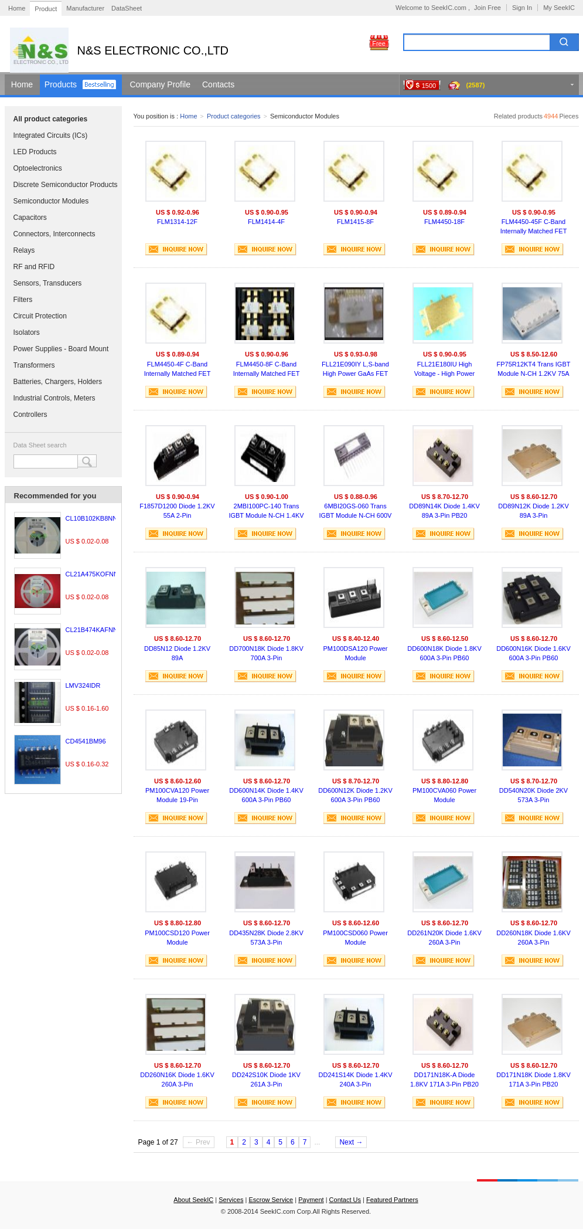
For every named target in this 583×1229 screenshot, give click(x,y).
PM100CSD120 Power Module (177, 937)
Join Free (487, 7)
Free (379, 43)
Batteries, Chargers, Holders (57, 382)
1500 (429, 85)
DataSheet (126, 8)
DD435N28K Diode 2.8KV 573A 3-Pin (266, 937)
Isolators (26, 332)
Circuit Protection (40, 316)
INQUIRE (176, 249)
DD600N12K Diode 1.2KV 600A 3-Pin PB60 (355, 795)
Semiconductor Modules (51, 201)
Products (61, 84)
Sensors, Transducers (47, 283)
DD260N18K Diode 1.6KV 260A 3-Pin (533, 937)
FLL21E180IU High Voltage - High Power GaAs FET (444, 370)
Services (231, 1199)
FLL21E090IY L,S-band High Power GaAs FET (355, 369)
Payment (310, 1199)
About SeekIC (193, 1199)
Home (16, 8)
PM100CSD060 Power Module (355, 937)
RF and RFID (34, 267)
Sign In (522, 7)
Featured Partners (392, 1199)
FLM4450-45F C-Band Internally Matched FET (533, 226)
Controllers (30, 414)
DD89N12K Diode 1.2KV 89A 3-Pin (533, 511)
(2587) (475, 85)
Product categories (234, 116)
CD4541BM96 (86, 741)
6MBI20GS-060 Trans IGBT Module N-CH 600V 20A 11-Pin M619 (355, 512)
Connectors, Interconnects (54, 234)
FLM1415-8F (355, 221)
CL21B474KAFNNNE (96, 629)
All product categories (50, 119)
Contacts (218, 84)
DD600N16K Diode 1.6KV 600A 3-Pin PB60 (533, 653)
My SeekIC (559, 7)
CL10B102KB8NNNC (96, 518)
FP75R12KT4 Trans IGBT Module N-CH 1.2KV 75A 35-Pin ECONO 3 (534, 370)
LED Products (35, 152)
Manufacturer (85, 8)
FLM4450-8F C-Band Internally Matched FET (266, 369)
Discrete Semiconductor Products (65, 185)
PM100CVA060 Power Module (444, 795)
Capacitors (30, 217)
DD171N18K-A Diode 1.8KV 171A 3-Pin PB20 (444, 1079)
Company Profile (160, 84)
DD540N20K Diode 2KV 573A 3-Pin (533, 795)
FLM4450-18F (444, 221)
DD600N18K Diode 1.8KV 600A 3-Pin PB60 (444, 653)
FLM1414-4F (266, 221)
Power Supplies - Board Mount (61, 349)
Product (46, 8)
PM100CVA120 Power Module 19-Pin (177, 795)
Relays (24, 250)
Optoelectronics (37, 168)
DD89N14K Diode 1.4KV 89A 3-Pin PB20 (444, 511)
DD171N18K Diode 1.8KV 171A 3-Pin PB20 (533, 1079)
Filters (23, 300)
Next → (351, 1142)
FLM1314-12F (177, 221)
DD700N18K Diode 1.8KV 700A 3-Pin (266, 653)
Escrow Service (270, 1199)
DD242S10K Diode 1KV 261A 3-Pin (266, 1079)
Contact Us (345, 1199)
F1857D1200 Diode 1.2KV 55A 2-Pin (176, 511)
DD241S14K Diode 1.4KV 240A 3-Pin (356, 1079)
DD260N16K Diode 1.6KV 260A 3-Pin (177, 1079)
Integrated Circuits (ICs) (50, 135)
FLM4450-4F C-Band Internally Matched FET (177, 369)
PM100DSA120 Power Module (355, 653)
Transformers (34, 365)
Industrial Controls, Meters (54, 398)
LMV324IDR (83, 685)
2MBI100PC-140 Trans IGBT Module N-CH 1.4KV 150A (266, 512)
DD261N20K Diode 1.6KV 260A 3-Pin (444, 937)
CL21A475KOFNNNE (97, 574)
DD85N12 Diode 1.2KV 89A (177, 653)
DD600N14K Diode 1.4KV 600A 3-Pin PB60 (266, 795)
